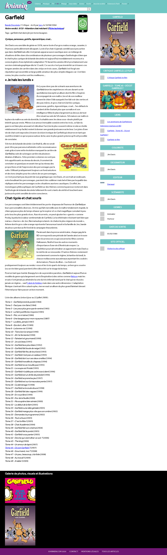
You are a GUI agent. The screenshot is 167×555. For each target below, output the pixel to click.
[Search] (61, 9)
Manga (63, 4)
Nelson (74, 276)
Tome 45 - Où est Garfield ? (17, 447)
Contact (73, 551)
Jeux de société (99, 4)
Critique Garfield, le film (117, 77)
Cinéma (37, 4)
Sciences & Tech (113, 4)
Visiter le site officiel (116, 248)
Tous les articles (110, 551)
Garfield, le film (113, 139)
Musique (46, 4)
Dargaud (110, 184)
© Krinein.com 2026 (57, 551)
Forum (124, 4)
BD (58, 4)
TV (53, 4)
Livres (81, 4)
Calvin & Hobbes (34, 283)
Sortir (89, 4)
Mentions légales (90, 551)
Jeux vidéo (73, 4)
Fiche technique (56, 28)
